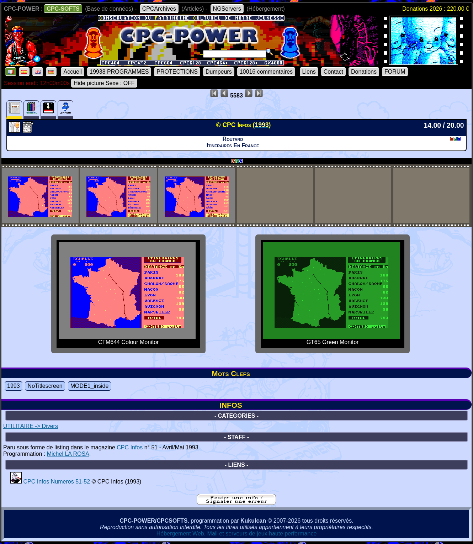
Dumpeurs (219, 72)
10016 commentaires (266, 72)
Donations (364, 72)
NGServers (227, 9)
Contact (333, 72)
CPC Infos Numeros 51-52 (56, 482)
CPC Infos (130, 447)
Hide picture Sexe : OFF (104, 83)
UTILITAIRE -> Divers (30, 426)
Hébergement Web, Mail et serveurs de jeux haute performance (236, 533)
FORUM (394, 72)
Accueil (72, 72)
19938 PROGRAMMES (119, 72)
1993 (13, 386)
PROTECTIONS (177, 72)
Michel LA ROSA (68, 454)
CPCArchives (159, 9)
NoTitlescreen (45, 386)
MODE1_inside (89, 386)
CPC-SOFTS (63, 9)
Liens (309, 72)
